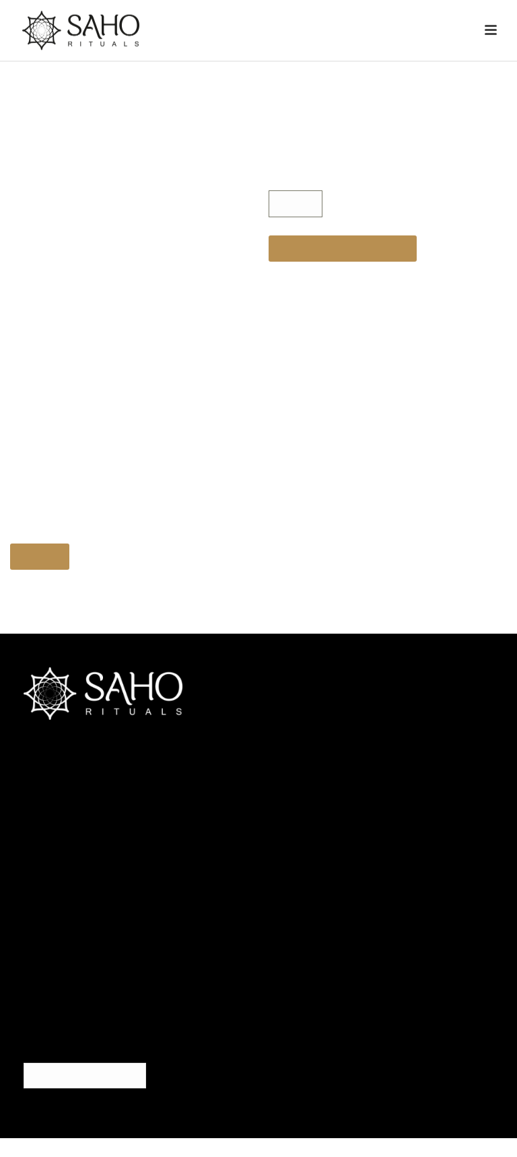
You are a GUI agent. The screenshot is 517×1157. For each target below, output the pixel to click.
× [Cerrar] (459, 374)
